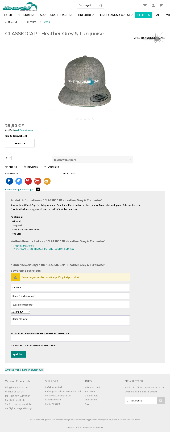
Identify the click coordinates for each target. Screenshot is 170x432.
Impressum (91, 399)
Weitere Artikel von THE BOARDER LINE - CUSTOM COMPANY (42, 248)
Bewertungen (30, 189)
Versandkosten (77, 419)
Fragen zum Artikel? (22, 245)
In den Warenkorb (92, 159)
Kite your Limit (92, 387)
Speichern (18, 354)
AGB (87, 403)
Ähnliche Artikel (13, 369)
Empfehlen (51, 166)
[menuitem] (90, 5)
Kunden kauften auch (33, 369)
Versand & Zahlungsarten (58, 395)
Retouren (90, 391)
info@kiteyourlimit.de (16, 387)
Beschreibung (12, 189)
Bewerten (30, 166)
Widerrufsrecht (53, 399)
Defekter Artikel (53, 387)
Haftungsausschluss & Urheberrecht (63, 391)
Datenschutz (91, 395)
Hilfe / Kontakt (52, 403)
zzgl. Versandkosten (24, 130)
